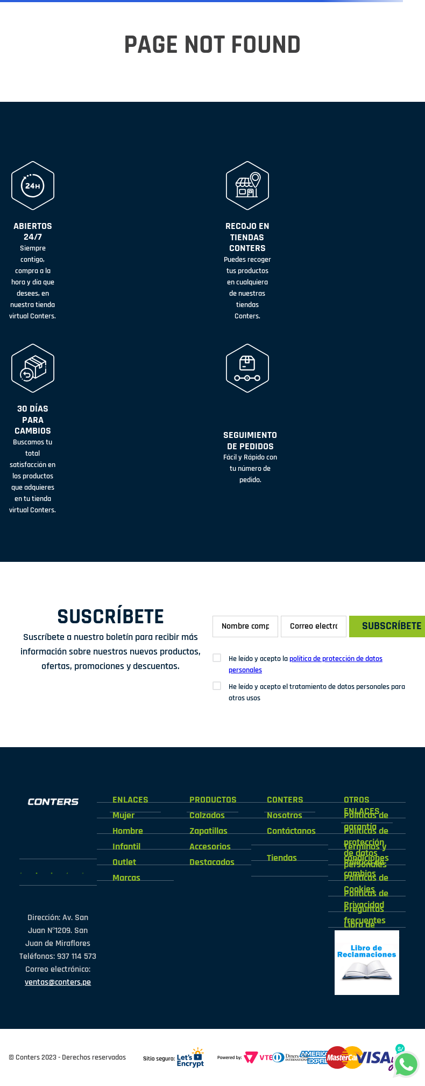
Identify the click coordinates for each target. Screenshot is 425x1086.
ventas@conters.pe (58, 982)
